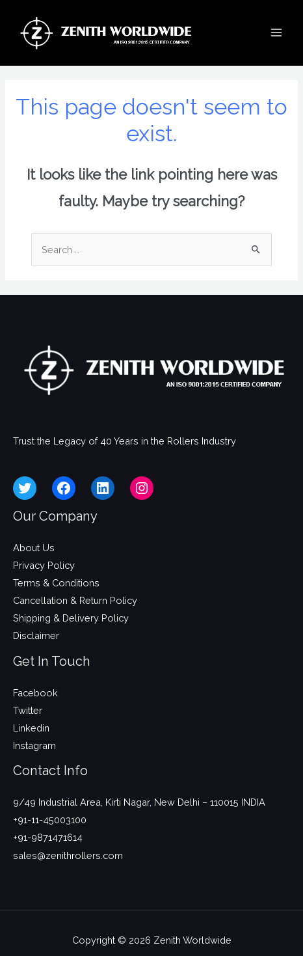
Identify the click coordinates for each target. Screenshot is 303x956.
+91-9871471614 (48, 837)
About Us (34, 547)
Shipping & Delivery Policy (71, 617)
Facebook (35, 692)
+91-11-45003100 (49, 819)
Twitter (27, 710)
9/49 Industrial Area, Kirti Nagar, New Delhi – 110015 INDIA (139, 802)
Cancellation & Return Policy (75, 600)
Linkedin (31, 727)
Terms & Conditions (56, 582)
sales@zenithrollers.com (68, 855)
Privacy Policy (44, 565)
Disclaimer (36, 635)
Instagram (34, 745)
